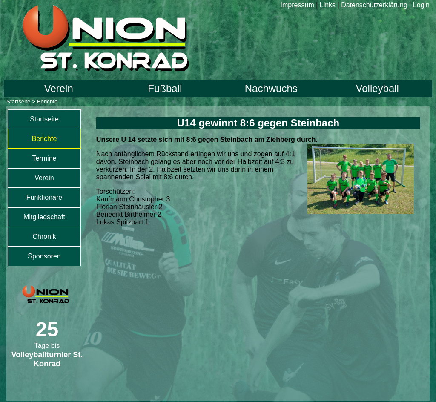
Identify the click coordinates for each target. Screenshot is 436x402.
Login (421, 5)
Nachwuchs (271, 88)
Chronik (44, 236)
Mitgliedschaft (44, 217)
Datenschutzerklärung (374, 5)
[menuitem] (44, 119)
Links (328, 5)
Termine (44, 158)
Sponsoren (44, 256)
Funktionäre (44, 197)
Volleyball (377, 88)
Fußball (165, 88)
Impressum (297, 5)
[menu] (44, 187)
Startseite (18, 101)
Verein (58, 88)
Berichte (44, 138)
